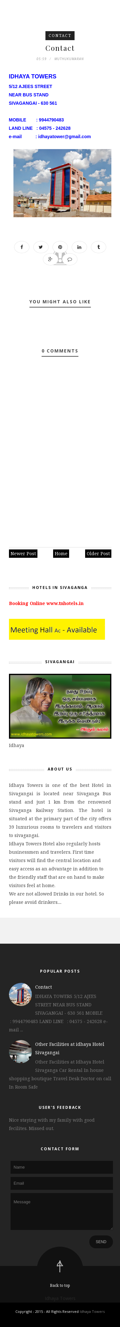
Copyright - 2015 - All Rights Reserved (47, 1311)
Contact (60, 35)
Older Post (98, 553)
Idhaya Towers (60, 1298)
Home (61, 553)
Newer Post (23, 553)
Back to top (60, 1285)
